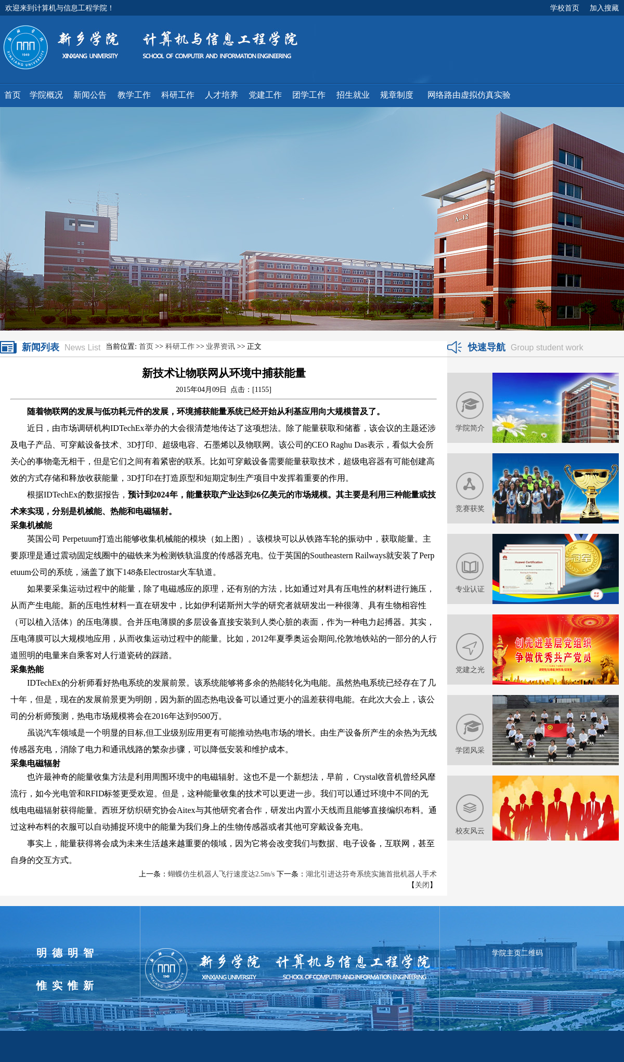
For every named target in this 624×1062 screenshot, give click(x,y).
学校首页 (564, 8)
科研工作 (179, 346)
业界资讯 (220, 346)
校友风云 (470, 831)
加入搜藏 (604, 8)
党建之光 (470, 669)
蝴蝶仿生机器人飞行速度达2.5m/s (221, 874)
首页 (146, 346)
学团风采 (470, 750)
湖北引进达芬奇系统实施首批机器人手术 (371, 874)
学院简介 (470, 428)
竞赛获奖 (470, 508)
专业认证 (470, 589)
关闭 (422, 885)
